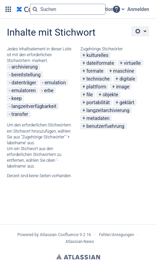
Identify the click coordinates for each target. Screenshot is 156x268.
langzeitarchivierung (107, 110)
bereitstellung (26, 74)
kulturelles (97, 55)
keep (16, 98)
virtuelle (132, 63)
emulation (55, 82)
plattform (96, 86)
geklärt (127, 102)
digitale (127, 79)
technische (98, 79)
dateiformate (100, 63)
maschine (123, 71)
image (123, 86)
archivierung (24, 67)
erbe (48, 90)
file (89, 94)
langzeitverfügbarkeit (33, 106)
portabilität (98, 102)
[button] (8, 9)
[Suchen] (35, 9)
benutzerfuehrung (105, 126)
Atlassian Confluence (59, 234)
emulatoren (23, 90)
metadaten (97, 118)
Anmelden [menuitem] (138, 9)
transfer (19, 114)
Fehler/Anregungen (116, 234)
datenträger (23, 82)
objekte (110, 94)
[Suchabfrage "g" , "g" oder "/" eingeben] (67, 9)
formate (94, 71)
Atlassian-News (79, 241)
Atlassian (78, 256)
